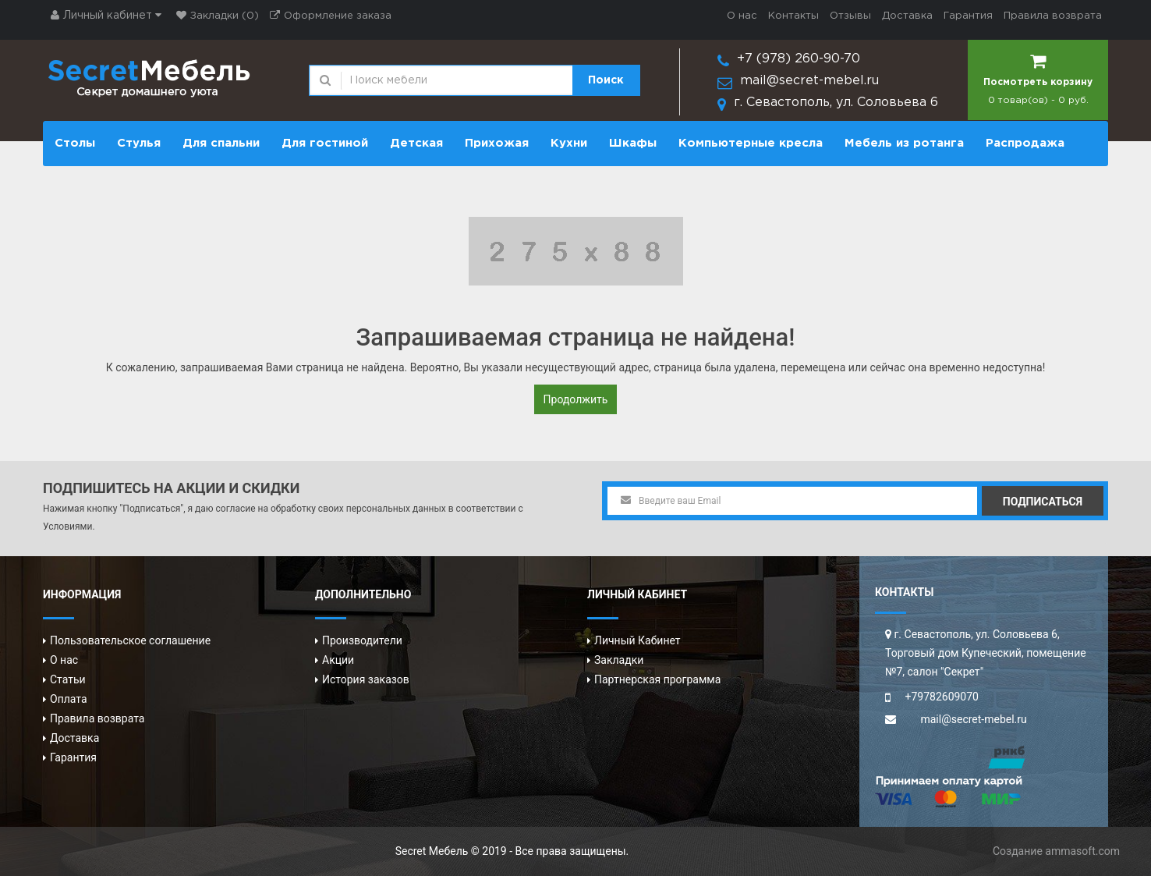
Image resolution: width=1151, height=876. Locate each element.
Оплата (68, 699)
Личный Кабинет (637, 640)
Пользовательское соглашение (130, 640)
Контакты (793, 16)
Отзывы (850, 16)
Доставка (907, 16)
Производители (362, 640)
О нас (742, 16)
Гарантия (968, 16)
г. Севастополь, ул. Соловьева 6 (836, 102)
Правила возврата (1053, 16)
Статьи (68, 679)
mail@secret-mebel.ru (809, 81)
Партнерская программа (657, 679)
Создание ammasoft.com (1056, 851)
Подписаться (1042, 501)
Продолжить (576, 399)
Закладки (618, 660)
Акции (338, 660)
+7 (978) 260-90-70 (798, 59)
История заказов (365, 679)
